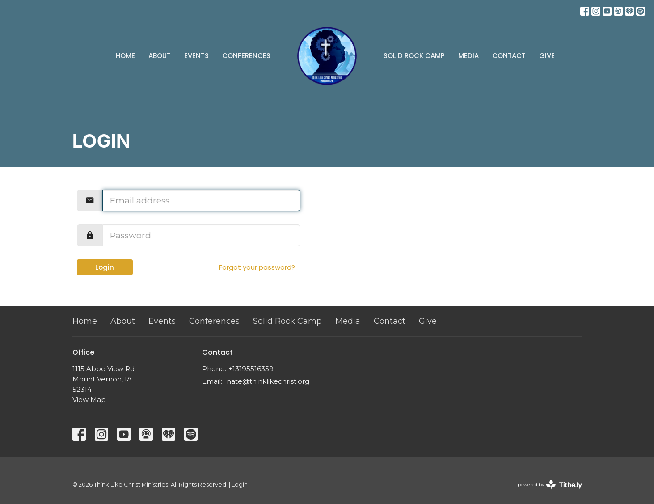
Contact (509, 55)
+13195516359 (251, 368)
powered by (550, 484)
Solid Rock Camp (414, 55)
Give (547, 55)
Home (125, 55)
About (159, 55)
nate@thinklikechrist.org (268, 381)
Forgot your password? (257, 267)
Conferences (246, 55)
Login (104, 267)
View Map (89, 399)
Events (196, 55)
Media (468, 55)
